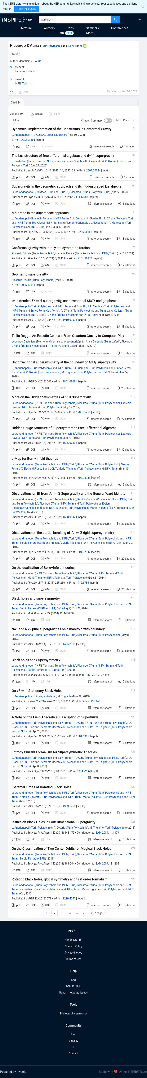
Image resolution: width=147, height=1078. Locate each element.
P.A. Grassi (38, 222)
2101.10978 (85, 258)
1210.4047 (69, 898)
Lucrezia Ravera (65, 253)
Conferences (119, 28)
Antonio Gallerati (29, 796)
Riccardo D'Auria (80, 192)
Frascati (39, 468)
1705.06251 (83, 412)
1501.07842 (83, 551)
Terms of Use (74, 959)
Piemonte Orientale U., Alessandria (82, 161)
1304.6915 (82, 736)
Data (60, 33)
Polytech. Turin (20, 165)
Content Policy (73, 946)
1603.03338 (83, 477)
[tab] (20, 102)
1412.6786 (82, 582)
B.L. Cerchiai (95, 306)
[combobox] (83, 19)
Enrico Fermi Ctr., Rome (44, 310)
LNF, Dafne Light (60, 608)
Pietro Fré (55, 345)
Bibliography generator (73, 1013)
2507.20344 (93, 170)
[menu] (134, 19)
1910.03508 (70, 319)
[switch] (108, 120)
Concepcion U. (105, 499)
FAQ (73, 979)
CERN (25, 468)
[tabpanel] (73, 512)
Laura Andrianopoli (23, 192)
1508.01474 (70, 517)
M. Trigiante (69, 372)
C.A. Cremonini (79, 218)
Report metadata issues (73, 992)
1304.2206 (83, 771)
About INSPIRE (73, 939)
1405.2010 (69, 644)
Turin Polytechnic (51, 45)
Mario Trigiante (68, 468)
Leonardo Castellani (23, 341)
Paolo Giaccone (29, 889)
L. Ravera (61, 134)
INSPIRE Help (73, 986)
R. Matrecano (117, 222)
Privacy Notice (73, 952)
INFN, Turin (74, 45)
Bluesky (73, 1040)
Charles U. (95, 218)
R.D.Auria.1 (37, 61)
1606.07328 (70, 442)
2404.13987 (81, 197)
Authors (49, 28)
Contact (73, 1053)
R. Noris (51, 314)
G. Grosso (49, 134)
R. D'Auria (36, 134)
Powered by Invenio (13, 1072)
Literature (25, 28)
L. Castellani (19, 161)
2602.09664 (28, 139)
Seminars (92, 28)
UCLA (53, 468)
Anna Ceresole (94, 341)
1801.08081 (70, 381)
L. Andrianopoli (21, 134)
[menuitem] (139, 19)
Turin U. (32, 161)
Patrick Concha (86, 499)
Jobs (70, 28)
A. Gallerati (117, 310)
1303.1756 (69, 806)
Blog (73, 1034)
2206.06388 (85, 231)
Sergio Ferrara (28, 542)
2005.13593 (28, 284)
